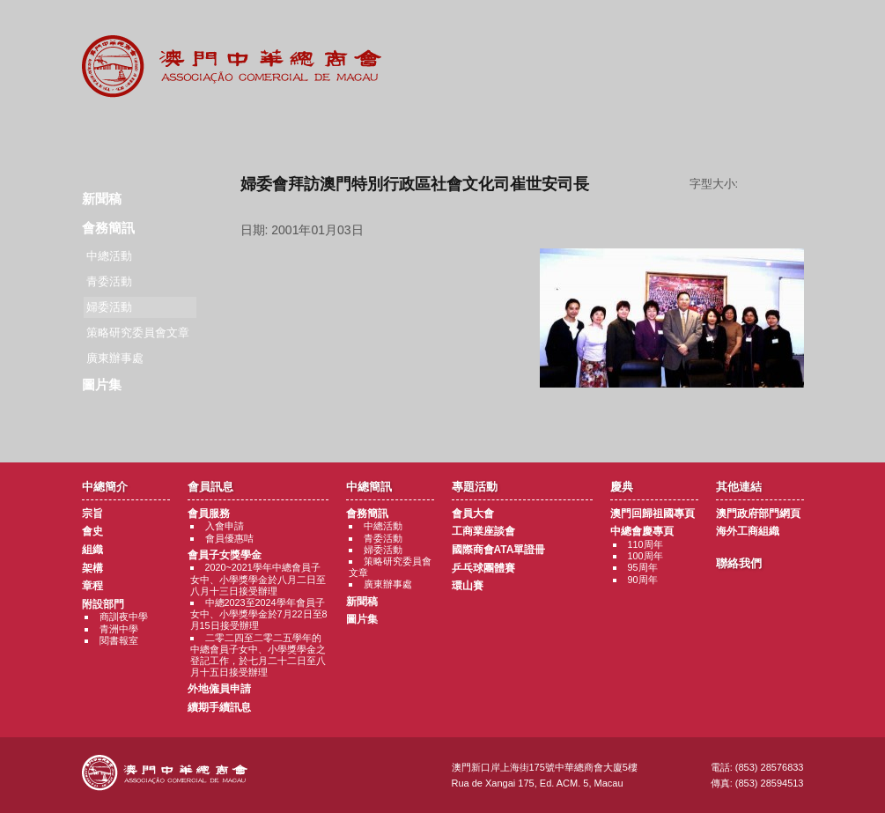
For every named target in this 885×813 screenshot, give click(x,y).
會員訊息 (227, 132)
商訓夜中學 (124, 616)
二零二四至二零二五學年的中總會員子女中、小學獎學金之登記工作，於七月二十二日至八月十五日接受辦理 (258, 655)
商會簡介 (118, 132)
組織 (92, 549)
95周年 (643, 567)
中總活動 (109, 255)
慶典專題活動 (552, 132)
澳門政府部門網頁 (758, 513)
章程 (92, 586)
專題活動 (443, 132)
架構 (92, 568)
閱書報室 (119, 640)
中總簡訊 (335, 132)
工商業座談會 (483, 531)
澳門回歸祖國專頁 (652, 513)
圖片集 (102, 384)
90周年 (643, 579)
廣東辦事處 (115, 358)
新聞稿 (102, 198)
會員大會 (473, 513)
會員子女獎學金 (225, 555)
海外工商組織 (747, 531)
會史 (92, 531)
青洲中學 (119, 629)
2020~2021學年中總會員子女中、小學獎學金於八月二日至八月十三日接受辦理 (258, 578)
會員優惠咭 (229, 538)
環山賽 (467, 586)
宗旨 (92, 513)
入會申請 (224, 526)
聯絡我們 (768, 132)
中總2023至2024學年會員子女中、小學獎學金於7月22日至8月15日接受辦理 (259, 614)
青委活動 (109, 281)
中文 (732, 27)
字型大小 (777, 184)
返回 (521, 417)
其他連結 (660, 132)
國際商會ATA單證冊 (499, 549)
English (780, 27)
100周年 (645, 556)
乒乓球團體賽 (483, 568)
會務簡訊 (108, 227)
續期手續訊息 (219, 707)
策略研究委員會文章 (137, 332)
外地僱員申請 (219, 689)
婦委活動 (383, 549)
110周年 (645, 544)
